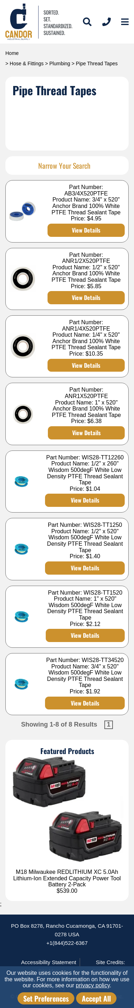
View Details (86, 230)
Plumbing (59, 63)
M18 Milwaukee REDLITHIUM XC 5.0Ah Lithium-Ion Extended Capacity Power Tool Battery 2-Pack (67, 878)
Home (12, 53)
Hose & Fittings (27, 63)
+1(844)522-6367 (67, 943)
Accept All (96, 998)
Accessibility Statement (48, 962)
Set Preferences (46, 998)
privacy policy (93, 985)
